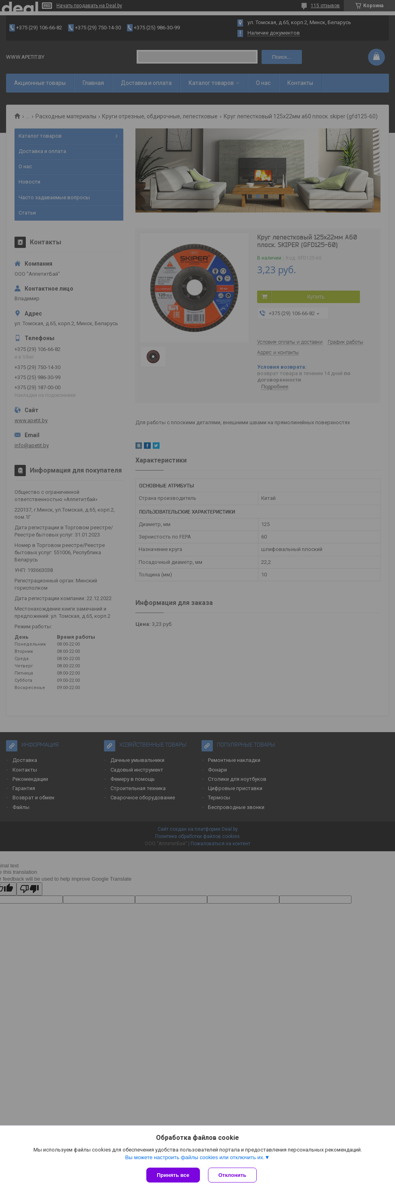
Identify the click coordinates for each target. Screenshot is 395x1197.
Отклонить (232, 1175)
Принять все (173, 1175)
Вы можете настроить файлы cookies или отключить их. (194, 1157)
